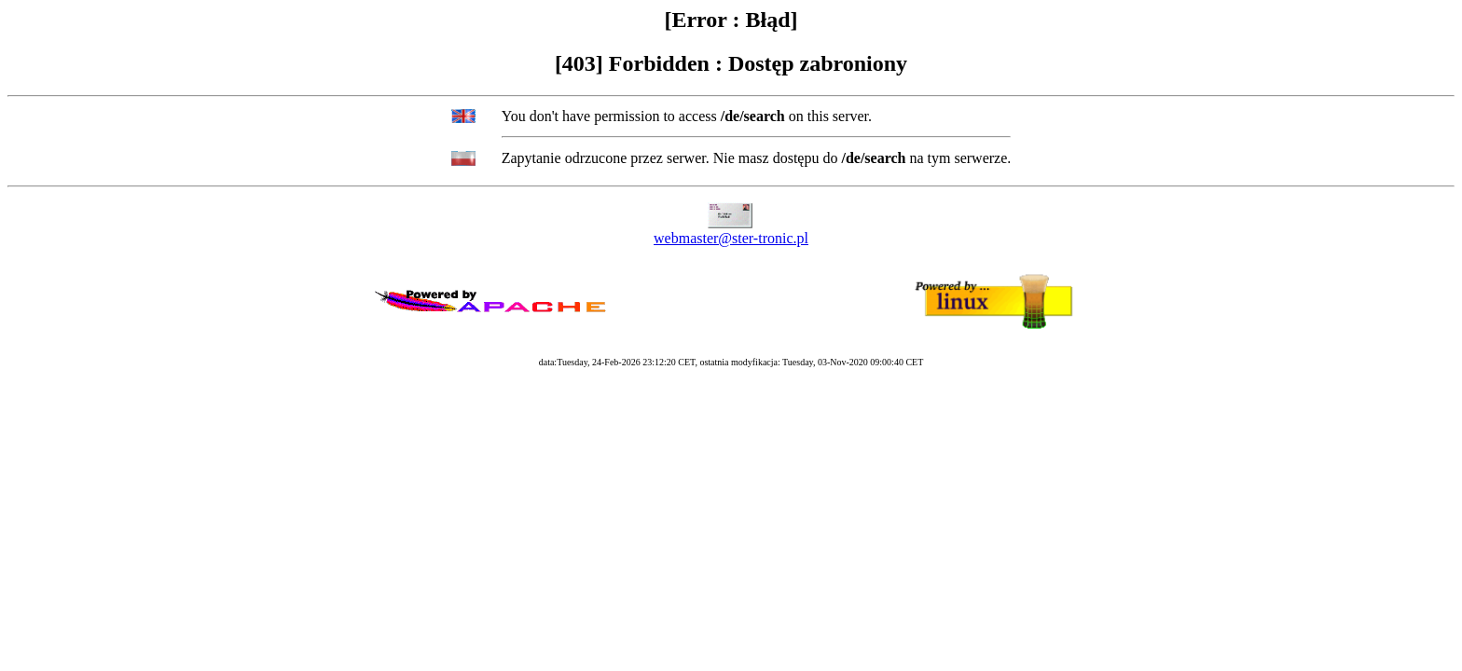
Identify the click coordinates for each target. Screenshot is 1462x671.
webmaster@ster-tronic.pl (731, 238)
